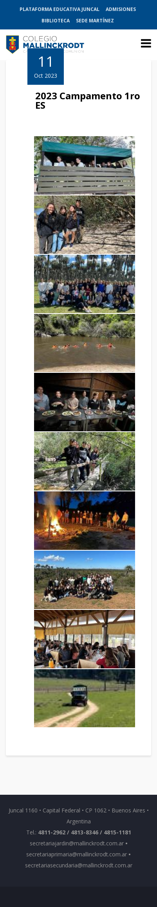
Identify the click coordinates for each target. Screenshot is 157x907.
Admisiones (121, 9)
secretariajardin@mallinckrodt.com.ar (77, 843)
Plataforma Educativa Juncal (59, 9)
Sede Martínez (95, 20)
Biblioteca (56, 20)
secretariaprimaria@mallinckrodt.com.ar (76, 854)
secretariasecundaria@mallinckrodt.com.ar (78, 865)
